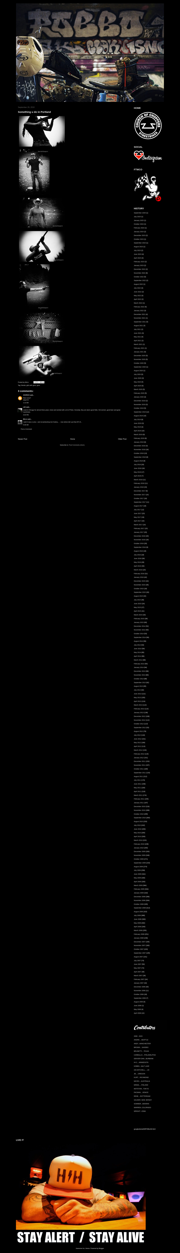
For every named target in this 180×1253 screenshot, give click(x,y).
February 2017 (139, 528)
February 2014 (139, 664)
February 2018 (139, 483)
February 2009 (139, 889)
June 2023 (137, 254)
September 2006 (140, 998)
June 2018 (137, 468)
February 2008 (139, 934)
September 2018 (140, 457)
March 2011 (138, 795)
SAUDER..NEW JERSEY (143, 1100)
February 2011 (139, 799)
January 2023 (139, 265)
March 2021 (138, 344)
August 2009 (138, 867)
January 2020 (139, 397)
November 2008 (139, 900)
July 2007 (137, 960)
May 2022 (137, 295)
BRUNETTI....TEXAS (141, 1051)
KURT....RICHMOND (141, 1077)
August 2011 (138, 776)
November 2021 (139, 318)
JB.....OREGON (139, 1074)
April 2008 (137, 927)
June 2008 (137, 919)
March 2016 (138, 570)
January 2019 (139, 442)
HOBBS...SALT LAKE (141, 1066)
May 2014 (137, 652)
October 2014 (139, 634)
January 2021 (139, 352)
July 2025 (137, 217)
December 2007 (139, 942)
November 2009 (139, 855)
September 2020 (140, 367)
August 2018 (138, 461)
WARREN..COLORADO (142, 1107)
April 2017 (137, 521)
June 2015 (137, 604)
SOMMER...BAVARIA (141, 1104)
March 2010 (138, 840)
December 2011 (139, 761)
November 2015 (139, 585)
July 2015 (137, 600)
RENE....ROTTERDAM (142, 1096)
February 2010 (139, 844)
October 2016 (139, 543)
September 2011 (140, 773)
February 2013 (139, 709)
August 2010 (138, 821)
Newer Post (22, 439)
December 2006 (139, 987)
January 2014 (139, 667)
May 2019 (137, 427)
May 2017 (137, 517)
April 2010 (137, 836)
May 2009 (137, 878)
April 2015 (137, 611)
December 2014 (139, 626)
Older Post (122, 439)
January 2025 (139, 220)
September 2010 (140, 818)
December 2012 (139, 716)
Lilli (24, 407)
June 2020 (137, 378)
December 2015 (139, 581)
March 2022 (138, 303)
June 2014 (137, 649)
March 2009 (138, 885)
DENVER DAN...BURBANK (143, 1059)
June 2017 (137, 513)
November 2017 (139, 495)
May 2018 (137, 472)
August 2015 (138, 596)
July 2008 (137, 915)
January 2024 (139, 232)
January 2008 (139, 938)
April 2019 (137, 431)
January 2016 (139, 577)
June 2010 (137, 829)
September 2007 (140, 953)
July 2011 (137, 780)
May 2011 (137, 788)
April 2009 (137, 882)
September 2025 (140, 213)
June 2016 (137, 558)
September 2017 (140, 502)
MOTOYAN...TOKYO (141, 1089)
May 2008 (137, 923)
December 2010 (139, 806)
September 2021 (140, 322)
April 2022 (137, 299)
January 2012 (139, 758)
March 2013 (138, 705)
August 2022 (138, 284)
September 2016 (140, 547)
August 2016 (138, 551)
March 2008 (138, 930)
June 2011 (137, 784)
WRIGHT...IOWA (140, 1111)
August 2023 (138, 247)
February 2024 (139, 228)
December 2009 (139, 851)
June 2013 (137, 694)
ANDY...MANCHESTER (142, 1044)
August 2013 (138, 686)
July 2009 (137, 870)
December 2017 (139, 491)
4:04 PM (26, 415)
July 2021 (137, 329)
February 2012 (139, 754)
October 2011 (139, 769)
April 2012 (137, 746)
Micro (25, 419)
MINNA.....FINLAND (141, 1085)
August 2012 (138, 731)
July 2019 (137, 419)
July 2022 (137, 288)
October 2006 (139, 994)
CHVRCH (26, 395)
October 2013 (139, 679)
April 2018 (137, 476)
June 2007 (137, 964)
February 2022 (139, 307)
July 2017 (137, 510)
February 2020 (139, 393)
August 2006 (138, 1002)
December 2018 (139, 446)
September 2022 (140, 280)
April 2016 (137, 566)
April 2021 (137, 340)
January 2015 (139, 622)
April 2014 (137, 656)
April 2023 (137, 258)
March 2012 (138, 750)
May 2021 (137, 337)
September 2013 (140, 682)
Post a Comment (26, 429)
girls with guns (31, 385)
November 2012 (139, 720)
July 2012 (137, 735)
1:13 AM (26, 403)
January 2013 (139, 712)
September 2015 (140, 592)
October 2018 (139, 453)
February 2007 (139, 979)
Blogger (101, 1248)
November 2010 (139, 810)
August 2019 (138, 416)
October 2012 (139, 724)
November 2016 (139, 540)
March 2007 (138, 975)
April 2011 (137, 791)
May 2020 (137, 382)
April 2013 (137, 701)
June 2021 (137, 333)
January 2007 (139, 983)
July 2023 (137, 250)
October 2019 (139, 408)
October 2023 (139, 239)
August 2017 (138, 506)
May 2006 (137, 1009)
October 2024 (139, 224)
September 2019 (140, 412)
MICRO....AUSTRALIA (142, 1081)
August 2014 (138, 641)
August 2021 (138, 325)
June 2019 (137, 423)
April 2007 (137, 972)
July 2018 (137, 464)
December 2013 (139, 671)
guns (38, 385)
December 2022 (139, 269)
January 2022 (139, 310)
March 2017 (138, 525)
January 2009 (139, 893)
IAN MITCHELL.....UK (141, 1070)
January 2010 (139, 848)
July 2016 (137, 555)
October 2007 (139, 949)
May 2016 (137, 562)
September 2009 (140, 863)
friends (23, 385)
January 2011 (139, 803)
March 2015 (138, 615)
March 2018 (138, 480)
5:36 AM (26, 425)
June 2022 (137, 292)
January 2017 (139, 532)
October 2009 (139, 859)
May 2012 (137, 742)
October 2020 (139, 363)
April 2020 (137, 386)
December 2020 (139, 355)
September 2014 (140, 637)
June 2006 (137, 1005)
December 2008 (139, 897)
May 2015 (137, 607)
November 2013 (139, 675)
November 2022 (139, 273)
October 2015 (139, 588)
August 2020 (138, 371)
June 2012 (137, 739)
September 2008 (140, 908)
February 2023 (139, 262)
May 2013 (137, 697)
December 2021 (139, 314)
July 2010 (137, 825)
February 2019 (139, 438)
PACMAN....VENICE (141, 1092)
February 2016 (139, 573)
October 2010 (139, 814)
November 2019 (139, 404)
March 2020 (138, 389)
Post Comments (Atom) (76, 445)
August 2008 (138, 912)
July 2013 (137, 690)
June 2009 (137, 874)
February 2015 (139, 619)
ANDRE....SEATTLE (141, 1040)
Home (72, 439)
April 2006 (137, 1013)
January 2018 (139, 487)
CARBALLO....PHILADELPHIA (145, 1055)
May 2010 (137, 833)
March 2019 (138, 434)
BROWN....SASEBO (141, 1047)
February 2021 (139, 348)
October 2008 (139, 904)
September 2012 (140, 727)
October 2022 (139, 277)
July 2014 (137, 645)
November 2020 (139, 359)
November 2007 (139, 945)
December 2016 (139, 536)
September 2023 (140, 243)
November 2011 (139, 765)
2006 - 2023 (138, 1036)
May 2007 (137, 968)
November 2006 (139, 990)
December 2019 (139, 401)
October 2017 (139, 498)
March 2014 (138, 660)
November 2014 (139, 630)
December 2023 (139, 235)
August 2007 (138, 957)
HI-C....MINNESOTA (141, 1062)
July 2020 (137, 374)
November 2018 (139, 449)
